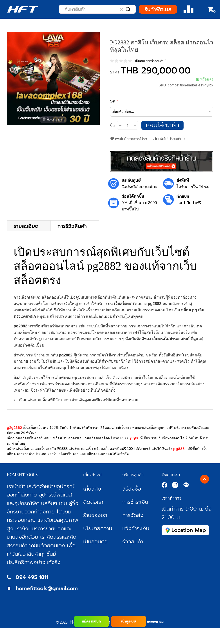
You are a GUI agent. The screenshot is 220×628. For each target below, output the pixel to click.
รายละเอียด (26, 225)
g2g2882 (14, 427)
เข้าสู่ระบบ (128, 621)
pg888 (179, 448)
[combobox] (97, 9)
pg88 (134, 438)
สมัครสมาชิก (91, 621)
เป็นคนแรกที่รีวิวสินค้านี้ (150, 61)
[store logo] (23, 9)
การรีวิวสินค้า (72, 225)
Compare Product (188, 9)
